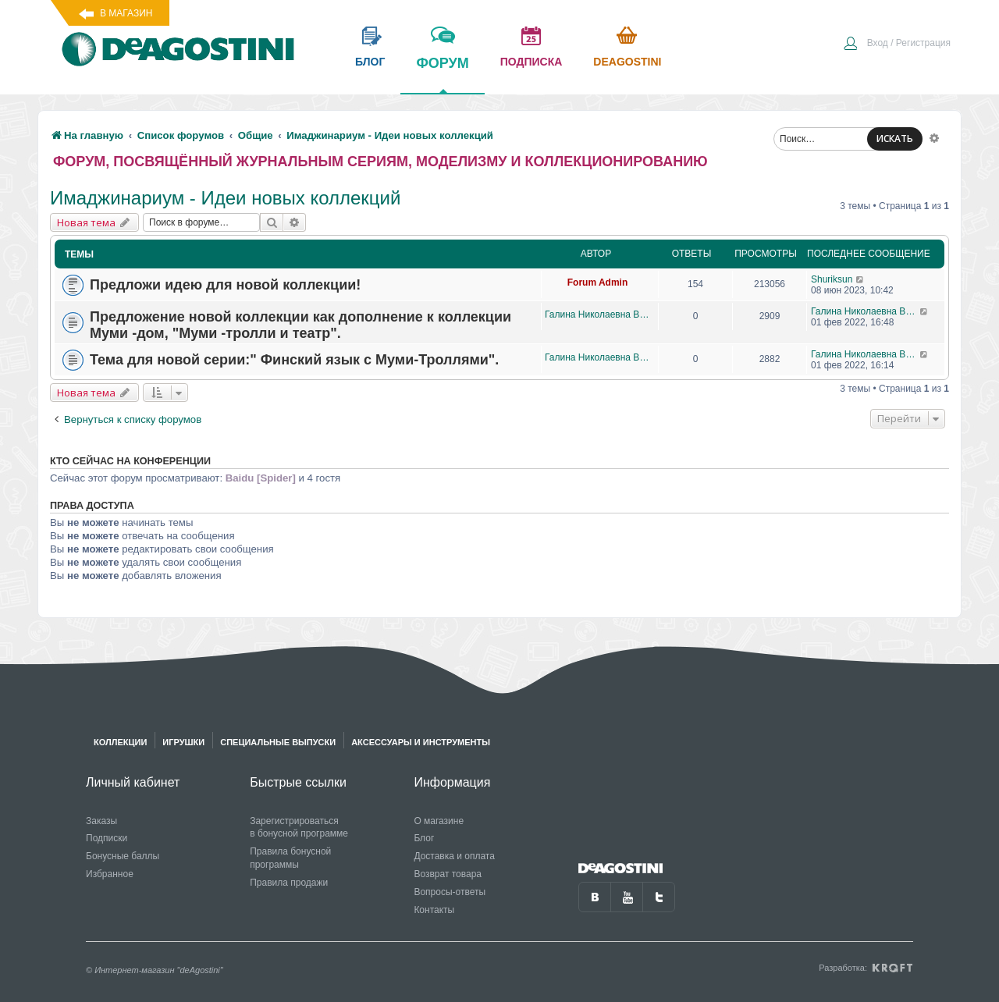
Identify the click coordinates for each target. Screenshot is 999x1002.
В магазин (126, 13)
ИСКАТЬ (894, 138)
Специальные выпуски (278, 742)
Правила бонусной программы (290, 858)
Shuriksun (831, 279)
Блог (424, 838)
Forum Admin (597, 282)
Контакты (434, 909)
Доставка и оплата (454, 856)
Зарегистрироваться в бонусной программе (299, 827)
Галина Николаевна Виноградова (597, 314)
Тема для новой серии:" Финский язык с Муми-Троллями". (294, 360)
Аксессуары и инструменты (420, 742)
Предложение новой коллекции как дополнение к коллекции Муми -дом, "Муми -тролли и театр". (300, 325)
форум (442, 74)
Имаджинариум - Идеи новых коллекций (225, 197)
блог (370, 61)
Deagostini (627, 61)
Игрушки (183, 742)
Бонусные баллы (122, 856)
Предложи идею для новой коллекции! (225, 285)
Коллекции (120, 742)
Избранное (109, 874)
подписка (531, 61)
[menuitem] (897, 44)
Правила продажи (289, 882)
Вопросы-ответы (449, 892)
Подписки (106, 838)
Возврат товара (448, 874)
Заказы (101, 820)
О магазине (439, 820)
